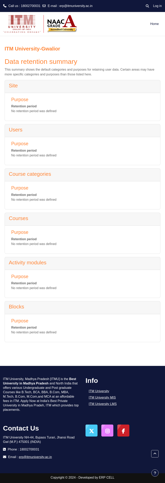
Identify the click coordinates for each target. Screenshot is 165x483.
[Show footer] (155, 473)
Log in (157, 6)
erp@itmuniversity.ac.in (76, 6)
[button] (147, 6)
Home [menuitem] (154, 24)
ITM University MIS (102, 397)
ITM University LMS (103, 404)
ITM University (99, 391)
